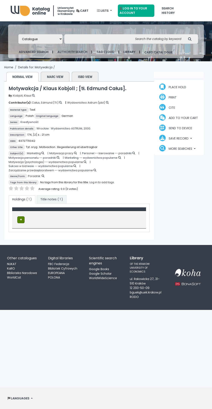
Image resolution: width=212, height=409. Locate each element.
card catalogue (158, 52)
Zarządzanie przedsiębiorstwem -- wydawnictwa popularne (51, 170)
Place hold (172, 87)
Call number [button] (92, 211)
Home (8, 67)
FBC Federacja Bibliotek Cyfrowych (62, 266)
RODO (134, 297)
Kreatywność (29, 122)
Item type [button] (22, 211)
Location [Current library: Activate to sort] (59, 211)
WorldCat (14, 277)
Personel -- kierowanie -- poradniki (107, 153)
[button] (82, 11)
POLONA (54, 277)
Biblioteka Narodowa (22, 273)
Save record (174, 138)
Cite (167, 107)
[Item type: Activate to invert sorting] (31, 211)
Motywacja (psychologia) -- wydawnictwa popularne (46, 162)
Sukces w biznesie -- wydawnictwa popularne (41, 166)
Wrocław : (43, 128)
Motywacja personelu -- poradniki (32, 158)
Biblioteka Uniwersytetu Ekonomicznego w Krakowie (43, 10)
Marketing (34, 153)
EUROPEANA (56, 273)
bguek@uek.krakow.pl (145, 292)
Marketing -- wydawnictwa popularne (91, 158)
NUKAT (11, 264)
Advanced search (33, 52)
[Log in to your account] (136, 10)
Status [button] (125, 211)
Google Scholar (100, 273)
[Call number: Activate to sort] (99, 211)
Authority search (72, 52)
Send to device (175, 128)
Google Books (99, 269)
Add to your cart (178, 117)
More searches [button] (176, 148)
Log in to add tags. (102, 182)
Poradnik (34, 176)
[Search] (191, 39)
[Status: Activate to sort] (132, 211)
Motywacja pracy (61, 153)
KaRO (11, 268)
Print (168, 97)
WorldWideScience (103, 278)
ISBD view (85, 77)
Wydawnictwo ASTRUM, (67, 128)
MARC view (55, 77)
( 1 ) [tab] (22, 199)
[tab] (52, 199)
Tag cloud (105, 52)
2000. (87, 128)
